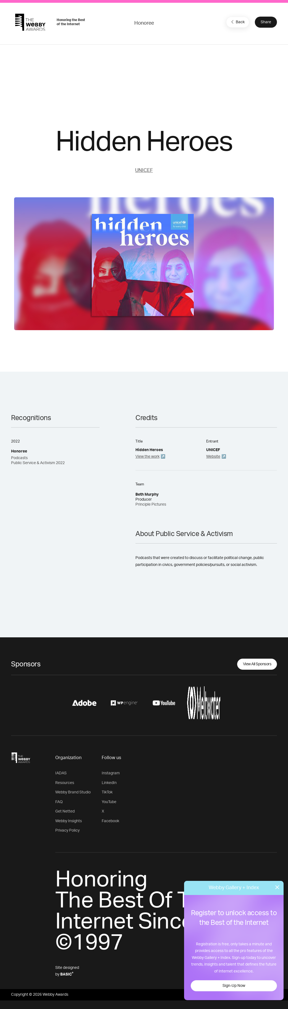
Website (213, 457)
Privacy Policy (67, 830)
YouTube (109, 802)
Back (237, 22)
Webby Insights (68, 821)
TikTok (107, 792)
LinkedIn (109, 783)
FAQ (59, 802)
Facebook (110, 821)
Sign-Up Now (233, 986)
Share (266, 22)
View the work (147, 457)
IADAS (61, 773)
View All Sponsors (257, 664)
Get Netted (65, 811)
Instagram (111, 773)
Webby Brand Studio (73, 792)
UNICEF (144, 170)
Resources (64, 783)
